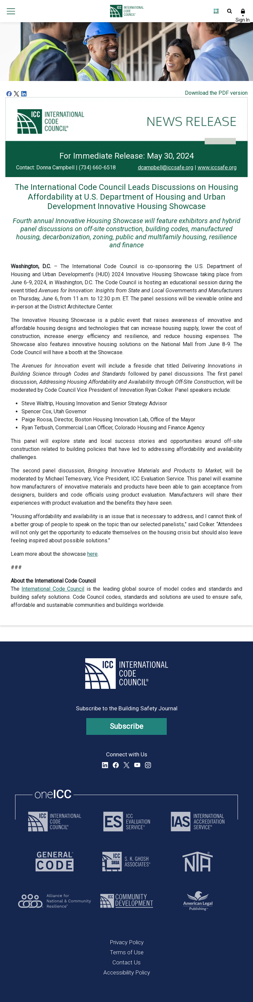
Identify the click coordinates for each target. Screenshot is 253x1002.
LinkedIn (105, 765)
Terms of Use (127, 952)
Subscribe (127, 726)
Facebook (116, 765)
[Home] (125, 11)
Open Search (229, 11)
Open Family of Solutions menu (216, 11)
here (92, 554)
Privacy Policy (127, 942)
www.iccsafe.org (217, 167)
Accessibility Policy (126, 972)
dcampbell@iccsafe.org (165, 167)
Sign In (243, 11)
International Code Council (52, 589)
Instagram (148, 765)
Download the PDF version (216, 93)
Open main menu (10, 11)
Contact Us (126, 962)
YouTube (137, 765)
